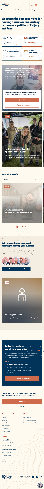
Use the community (8, 414)
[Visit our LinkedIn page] (41, 477)
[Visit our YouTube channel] (33, 477)
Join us (22, 100)
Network (20, 10)
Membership (27, 417)
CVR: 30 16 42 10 (7, 462)
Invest (26, 10)
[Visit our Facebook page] (37, 477)
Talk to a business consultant (16, 269)
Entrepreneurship (11, 10)
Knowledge (32, 10)
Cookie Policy (21, 477)
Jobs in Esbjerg (6, 425)
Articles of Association (29, 420)
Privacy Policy (27, 477)
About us (39, 10)
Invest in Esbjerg (6, 431)
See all (37, 161)
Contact (4, 436)
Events (3, 10)
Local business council (29, 423)
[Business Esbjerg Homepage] (5, 5)
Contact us (22, 401)
